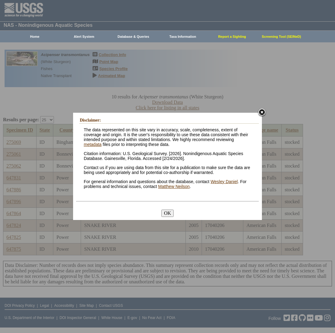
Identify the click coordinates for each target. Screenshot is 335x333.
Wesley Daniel (224, 181)
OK (167, 213)
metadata (92, 144)
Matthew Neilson (174, 186)
